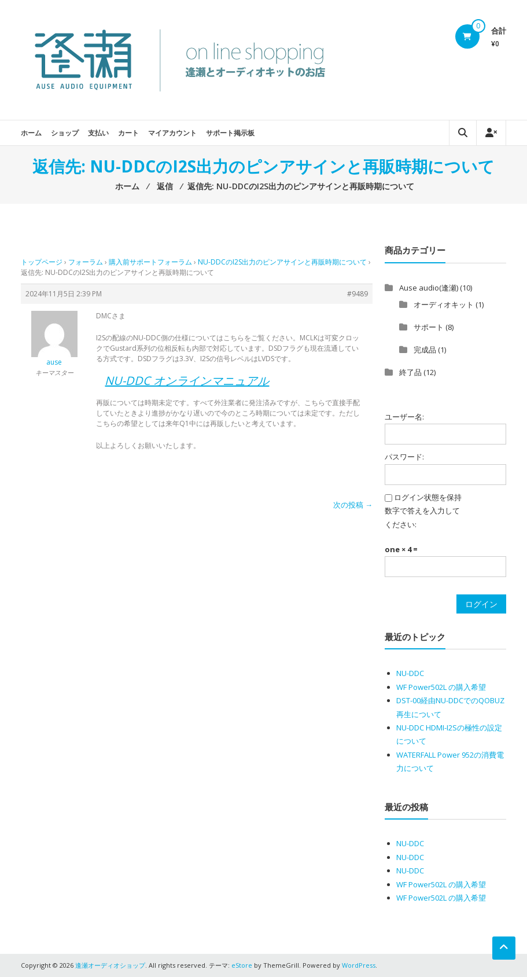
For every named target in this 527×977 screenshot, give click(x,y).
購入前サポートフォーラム (150, 262)
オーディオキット (444, 304)
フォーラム (85, 262)
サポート (429, 327)
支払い (98, 133)
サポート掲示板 (230, 133)
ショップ (65, 133)
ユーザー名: (404, 417)
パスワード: (404, 456)
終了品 (410, 372)
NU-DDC (410, 673)
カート (128, 133)
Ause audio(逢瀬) (428, 287)
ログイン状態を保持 (428, 497)
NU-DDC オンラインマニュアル (187, 380)
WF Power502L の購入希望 (441, 687)
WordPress (358, 965)
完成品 (425, 349)
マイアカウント (172, 133)
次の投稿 (353, 504)
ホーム (31, 133)
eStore (241, 965)
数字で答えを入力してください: (422, 517)
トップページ (41, 262)
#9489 (357, 294)
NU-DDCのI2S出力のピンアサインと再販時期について (282, 262)
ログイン (481, 603)
